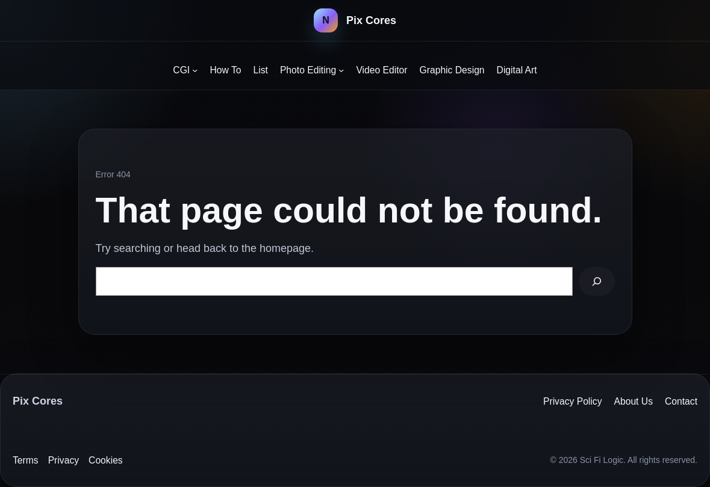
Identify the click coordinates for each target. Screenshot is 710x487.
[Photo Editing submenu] (341, 70)
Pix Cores (371, 20)
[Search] (596, 281)
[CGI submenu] (195, 70)
